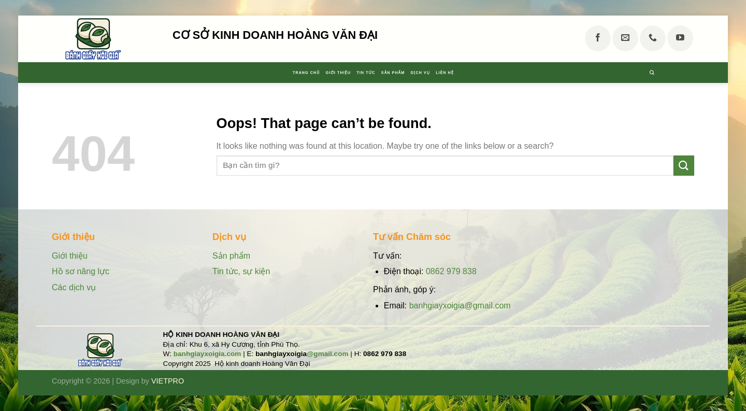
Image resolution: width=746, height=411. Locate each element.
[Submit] (683, 165)
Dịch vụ (464, 72)
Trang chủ (243, 72)
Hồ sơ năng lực (81, 271)
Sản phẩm (411, 72)
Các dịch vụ (74, 287)
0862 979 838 (451, 271)
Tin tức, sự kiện (241, 271)
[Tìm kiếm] (689, 72)
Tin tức (359, 72)
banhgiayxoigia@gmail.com (460, 305)
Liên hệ (511, 72)
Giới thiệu (305, 72)
